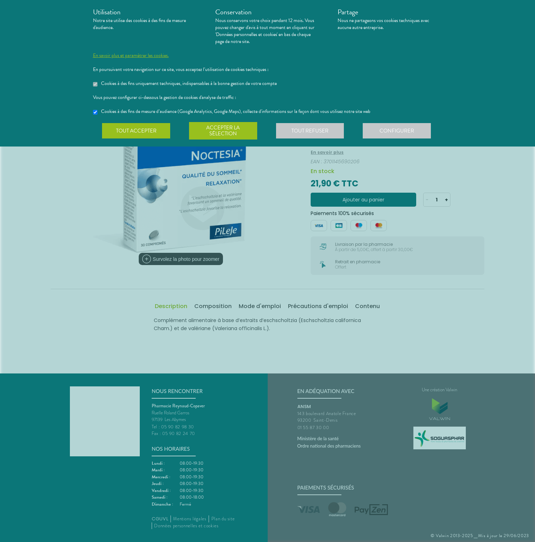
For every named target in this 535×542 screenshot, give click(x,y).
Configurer (399, 131)
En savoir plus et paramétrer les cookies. (131, 55)
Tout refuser (311, 131)
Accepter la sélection (224, 130)
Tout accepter (136, 131)
